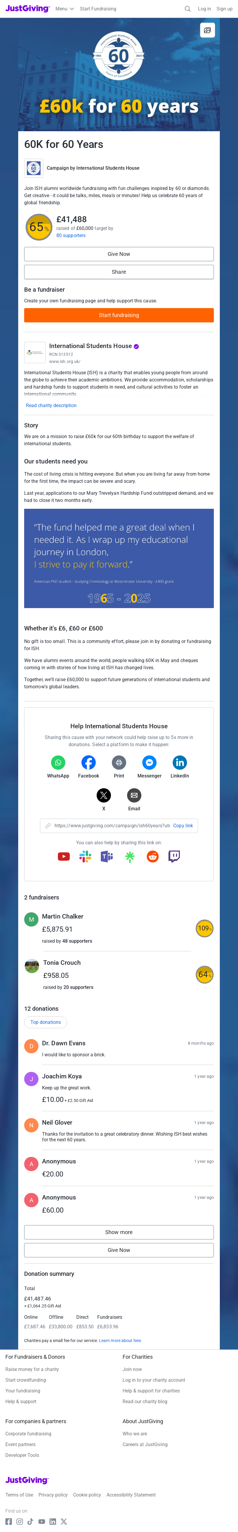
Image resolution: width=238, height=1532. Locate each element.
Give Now (119, 254)
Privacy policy (53, 1495)
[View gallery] (207, 30)
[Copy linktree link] (129, 859)
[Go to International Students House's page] (35, 352)
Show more (125, 1233)
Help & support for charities (151, 1391)
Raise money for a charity (32, 1369)
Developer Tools (22, 1455)
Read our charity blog (145, 1401)
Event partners (20, 1444)
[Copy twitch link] (174, 857)
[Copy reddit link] (153, 857)
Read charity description (51, 405)
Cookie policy (87, 1495)
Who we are (135, 1434)
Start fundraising (119, 315)
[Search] (188, 9)
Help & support (20, 1401)
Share (119, 272)
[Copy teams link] (107, 857)
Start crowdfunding (25, 1380)
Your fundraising (22, 1391)
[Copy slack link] (85, 857)
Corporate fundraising (28, 1434)
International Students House (108, 168)
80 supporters (71, 235)
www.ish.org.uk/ (65, 361)
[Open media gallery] (119, 74)
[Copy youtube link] (64, 857)
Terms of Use (19, 1495)
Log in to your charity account (154, 1380)
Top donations (45, 1022)
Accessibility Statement (131, 1495)
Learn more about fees (120, 1340)
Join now (132, 1369)
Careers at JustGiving (145, 1444)
